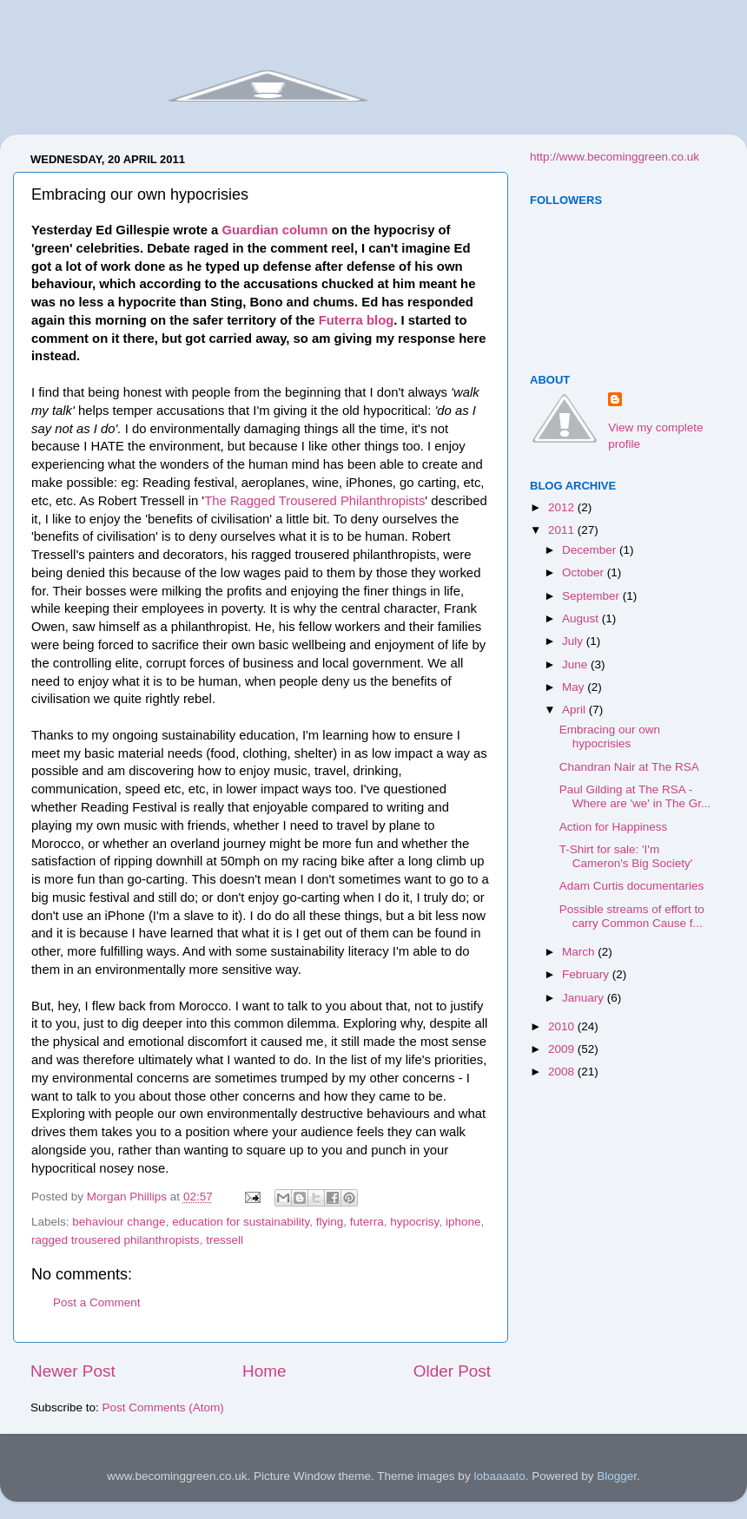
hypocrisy (414, 1221)
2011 (563, 529)
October (584, 572)
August (582, 618)
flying (330, 1221)
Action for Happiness (613, 826)
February (587, 974)
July (574, 641)
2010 (563, 1026)
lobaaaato (499, 1476)
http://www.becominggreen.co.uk (614, 156)
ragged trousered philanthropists (115, 1239)
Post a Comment (97, 1302)
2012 (563, 507)
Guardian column (274, 230)
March (580, 951)
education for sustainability (240, 1221)
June (576, 664)
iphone (463, 1221)
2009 (563, 1048)
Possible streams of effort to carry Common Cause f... (631, 916)
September (592, 595)
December (590, 549)
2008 (563, 1071)
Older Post (452, 1371)
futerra (367, 1221)
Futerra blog (356, 320)
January (584, 997)
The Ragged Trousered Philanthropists (314, 501)
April (575, 709)
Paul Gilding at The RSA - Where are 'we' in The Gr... (635, 796)
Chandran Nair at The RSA (629, 766)
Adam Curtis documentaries (631, 885)
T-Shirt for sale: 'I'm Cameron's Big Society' (626, 856)
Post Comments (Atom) (163, 1407)
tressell (224, 1239)
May (574, 687)
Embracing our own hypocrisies (609, 736)
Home (264, 1371)
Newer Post (73, 1371)
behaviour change (118, 1221)
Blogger (617, 1476)
